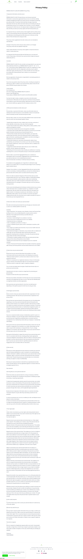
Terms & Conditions (33, 549)
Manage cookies (44, 549)
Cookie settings (12, 555)
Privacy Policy (39, 549)
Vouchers (20, 1)
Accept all (5, 555)
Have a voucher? (27, 1)
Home (15, 1)
